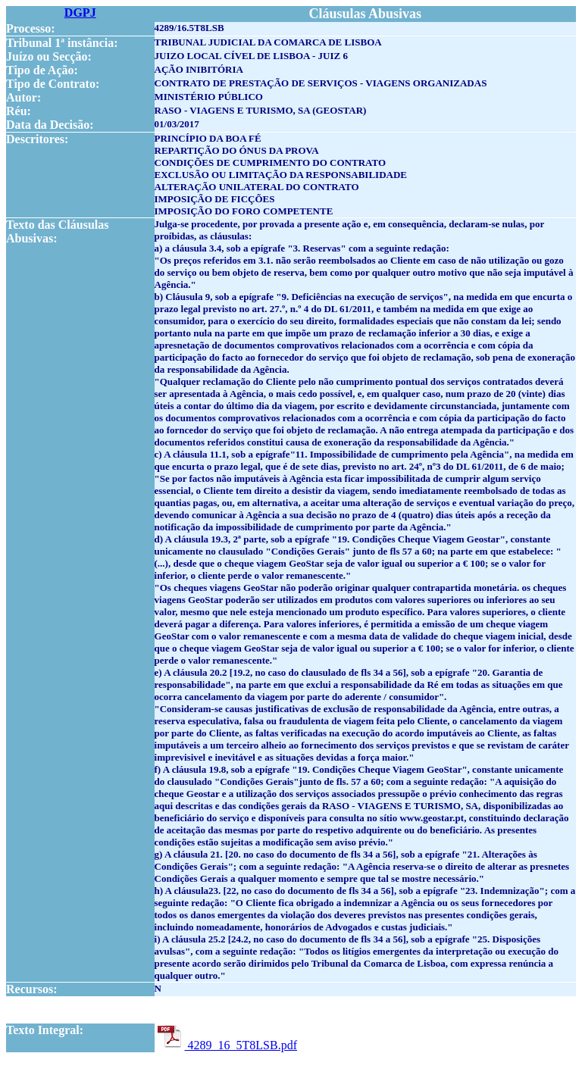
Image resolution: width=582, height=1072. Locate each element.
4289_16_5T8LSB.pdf (226, 1045)
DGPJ (80, 12)
